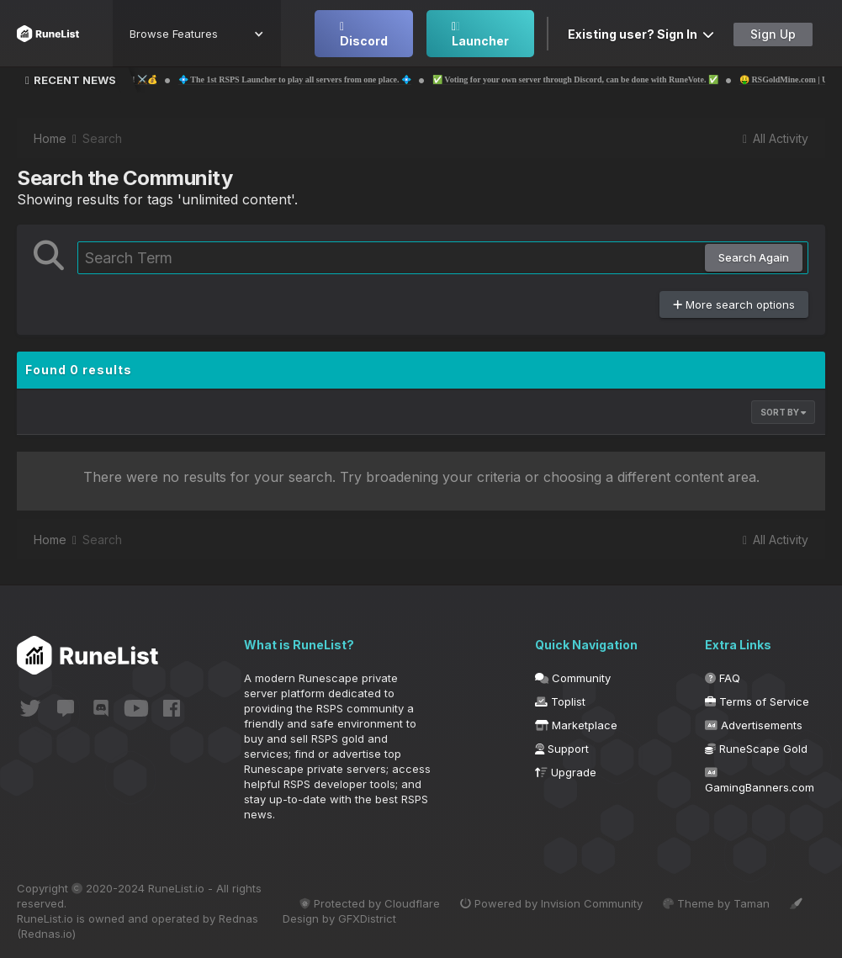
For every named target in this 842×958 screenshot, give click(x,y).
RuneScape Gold (756, 748)
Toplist (560, 701)
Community (573, 678)
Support (562, 748)
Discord (364, 34)
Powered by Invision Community (551, 903)
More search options (734, 304)
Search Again (753, 257)
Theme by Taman (716, 903)
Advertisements (753, 725)
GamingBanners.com (759, 780)
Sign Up (773, 34)
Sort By (783, 412)
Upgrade (565, 772)
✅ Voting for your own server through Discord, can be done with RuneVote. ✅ (633, 79)
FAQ (722, 678)
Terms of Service (757, 701)
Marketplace (576, 725)
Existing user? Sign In (641, 34)
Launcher (480, 34)
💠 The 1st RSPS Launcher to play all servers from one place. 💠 (352, 79)
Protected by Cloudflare (369, 903)
